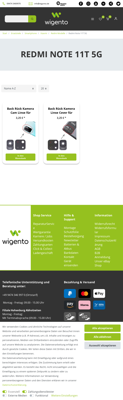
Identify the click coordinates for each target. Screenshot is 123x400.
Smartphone (30, 33)
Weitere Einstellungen (64, 395)
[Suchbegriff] (16, 18)
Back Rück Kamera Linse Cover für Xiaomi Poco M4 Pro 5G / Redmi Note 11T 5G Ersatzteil (61, 111)
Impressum (102, 236)
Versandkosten (43, 240)
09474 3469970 (14, 3)
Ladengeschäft (43, 253)
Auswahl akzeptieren (102, 345)
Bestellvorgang (74, 236)
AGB (97, 249)
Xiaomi (43, 33)
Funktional (41, 395)
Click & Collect (42, 249)
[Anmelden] (115, 19)
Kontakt (69, 257)
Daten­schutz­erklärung (14, 384)
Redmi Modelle (57, 33)
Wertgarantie (42, 232)
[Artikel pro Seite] (43, 88)
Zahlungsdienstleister (41, 391)
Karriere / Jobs (42, 236)
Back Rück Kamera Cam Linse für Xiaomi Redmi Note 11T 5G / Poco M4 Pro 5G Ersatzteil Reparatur (20, 111)
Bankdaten (71, 253)
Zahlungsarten (43, 244)
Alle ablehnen (102, 337)
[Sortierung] (18, 88)
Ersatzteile (16, 33)
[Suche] (32, 18)
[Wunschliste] (100, 19)
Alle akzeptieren (102, 328)
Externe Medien (17, 395)
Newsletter (71, 240)
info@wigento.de (41, 3)
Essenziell (14, 391)
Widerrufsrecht (105, 224)
